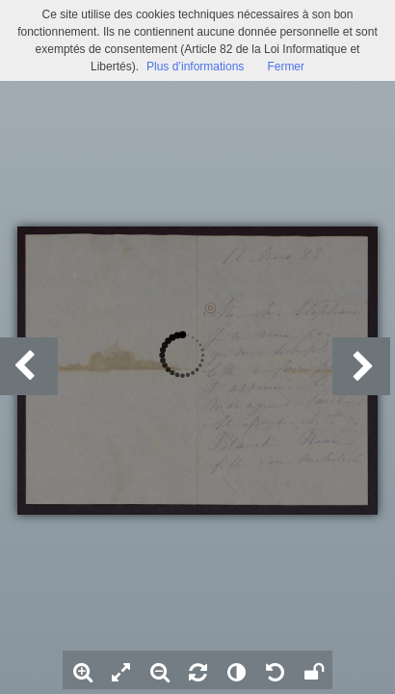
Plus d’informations (195, 66)
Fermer (285, 66)
